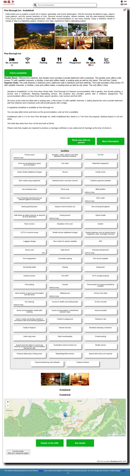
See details (80, 443)
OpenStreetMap (120, 435)
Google (40, 471)
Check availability (18, 73)
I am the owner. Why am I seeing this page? (18, 452)
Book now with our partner (81, 141)
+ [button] (8, 402)
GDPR (123, 471)
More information (110, 141)
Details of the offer (50, 443)
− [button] (8, 406)
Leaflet (110, 435)
